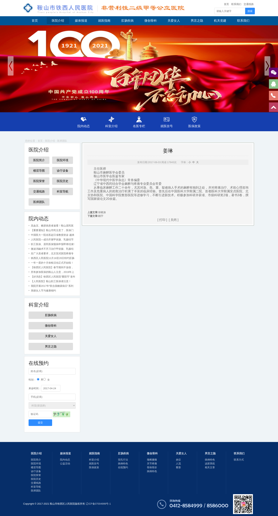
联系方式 (239, 459)
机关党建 (220, 20)
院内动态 (83, 126)
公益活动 (65, 463)
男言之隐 (197, 20)
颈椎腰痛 (152, 459)
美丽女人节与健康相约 (43, 290)
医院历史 (62, 181)
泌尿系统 (210, 463)
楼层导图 (39, 170)
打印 (162, 219)
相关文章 (210, 467)
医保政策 (195, 126)
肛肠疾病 (127, 20)
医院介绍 (58, 20)
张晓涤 (102, 212)
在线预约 (123, 467)
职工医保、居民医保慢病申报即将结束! (52, 244)
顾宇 (100, 216)
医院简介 (39, 160)
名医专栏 (139, 126)
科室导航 (62, 191)
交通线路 (249, 4)
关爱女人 (174, 20)
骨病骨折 (152, 467)
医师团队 (62, 140)
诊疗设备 (62, 170)
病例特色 (123, 463)
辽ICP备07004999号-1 (98, 503)
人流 (178, 463)
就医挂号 (167, 126)
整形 (178, 467)
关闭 (173, 219)
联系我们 (236, 4)
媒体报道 (81, 20)
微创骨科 (150, 20)
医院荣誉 (39, 181)
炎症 (178, 459)
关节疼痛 (152, 463)
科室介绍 (111, 126)
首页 (226, 4)
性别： (32, 379)
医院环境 (62, 160)
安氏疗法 (123, 459)
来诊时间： (35, 388)
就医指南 (104, 20)
